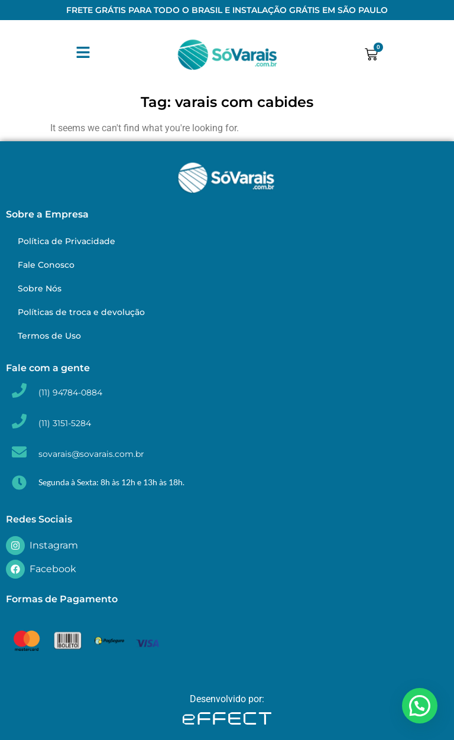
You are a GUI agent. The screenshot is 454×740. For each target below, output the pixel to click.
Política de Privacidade (66, 241)
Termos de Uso (49, 335)
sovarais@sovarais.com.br (91, 454)
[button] (419, 705)
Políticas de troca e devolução (81, 312)
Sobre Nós (39, 288)
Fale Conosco (46, 264)
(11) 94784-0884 (70, 392)
